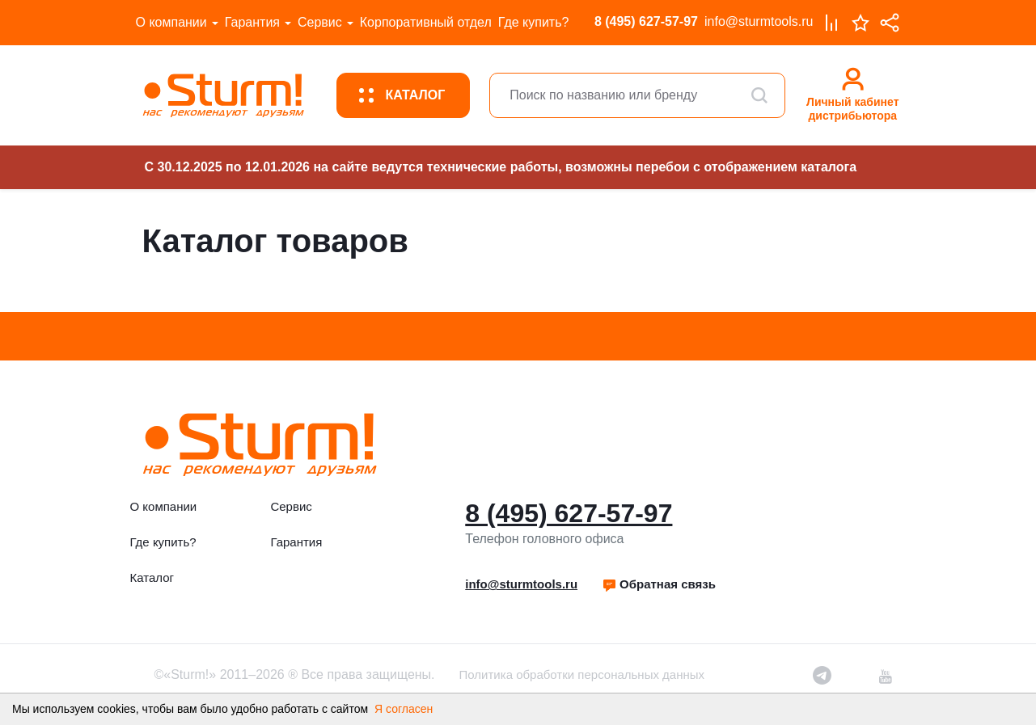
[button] (659, 584)
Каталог (152, 577)
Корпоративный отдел (426, 22)
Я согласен (403, 708)
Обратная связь (659, 584)
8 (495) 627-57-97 (646, 21)
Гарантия (252, 22)
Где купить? (533, 22)
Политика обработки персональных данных (581, 674)
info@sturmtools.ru (759, 21)
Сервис (320, 22)
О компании (171, 22)
